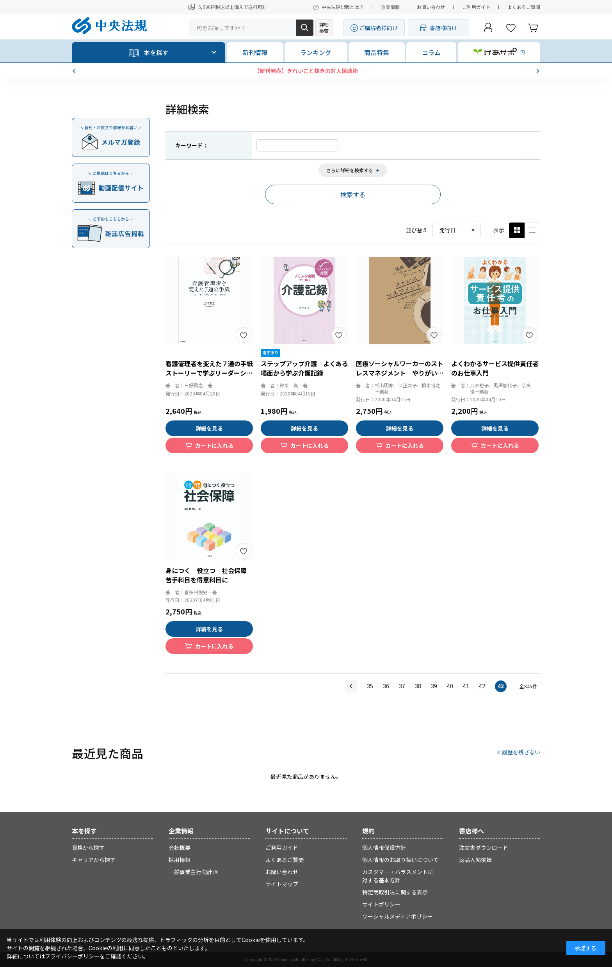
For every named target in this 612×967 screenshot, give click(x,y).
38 (418, 686)
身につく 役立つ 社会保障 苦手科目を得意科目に (209, 575)
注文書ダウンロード (483, 847)
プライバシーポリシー (72, 956)
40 (450, 686)
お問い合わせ (431, 7)
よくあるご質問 (523, 7)
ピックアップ (532, 230)
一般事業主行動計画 (193, 872)
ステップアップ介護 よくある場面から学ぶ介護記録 (304, 368)
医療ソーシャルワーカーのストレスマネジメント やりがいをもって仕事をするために (399, 373)
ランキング (315, 52)
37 (402, 686)
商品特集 (376, 52)
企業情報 (390, 7)
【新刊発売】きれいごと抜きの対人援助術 (306, 71)
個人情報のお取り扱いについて (400, 860)
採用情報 (179, 860)
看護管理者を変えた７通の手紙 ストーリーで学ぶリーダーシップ (212, 373)
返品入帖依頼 (475, 860)
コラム (431, 52)
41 (466, 686)
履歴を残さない (521, 752)
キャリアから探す (94, 860)
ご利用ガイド (476, 7)
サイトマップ (281, 884)
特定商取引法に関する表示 (395, 892)
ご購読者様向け (378, 28)
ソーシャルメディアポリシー (397, 916)
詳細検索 (324, 27)
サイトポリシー (381, 904)
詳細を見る (209, 428)
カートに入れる (214, 445)
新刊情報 (254, 52)
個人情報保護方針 (384, 847)
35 (370, 686)
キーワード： (191, 145)
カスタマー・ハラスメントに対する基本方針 (397, 876)
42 (482, 686)
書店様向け (443, 28)
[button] (75, 71)
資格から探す (88, 847)
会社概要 (179, 847)
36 (386, 686)
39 (434, 686)
